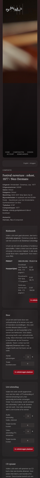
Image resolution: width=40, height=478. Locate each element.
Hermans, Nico (8, 220)
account (10, 154)
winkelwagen (22, 154)
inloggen (33, 163)
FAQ (11, 256)
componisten (18, 152)
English (26, 163)
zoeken (30, 152)
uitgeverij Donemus (13, 345)
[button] (23, 372)
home (7, 152)
